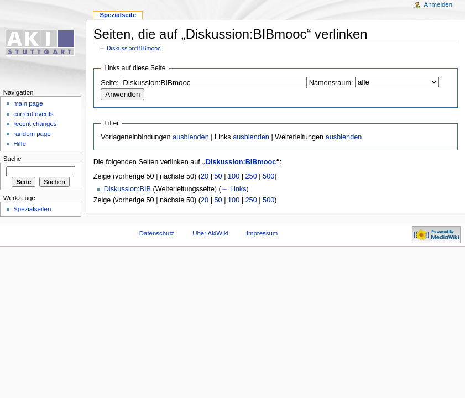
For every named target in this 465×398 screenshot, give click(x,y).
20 (204, 176)
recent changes (34, 124)
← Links (234, 189)
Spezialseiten (32, 209)
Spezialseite (118, 15)
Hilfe (19, 143)
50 (218, 176)
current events (33, 114)
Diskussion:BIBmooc (134, 48)
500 (268, 176)
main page (28, 103)
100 (233, 176)
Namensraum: (331, 83)
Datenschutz (157, 233)
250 (251, 176)
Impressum (262, 233)
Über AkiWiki (210, 233)
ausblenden (191, 137)
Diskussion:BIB (127, 189)
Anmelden (438, 4)
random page (32, 133)
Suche (12, 158)
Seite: (109, 83)
